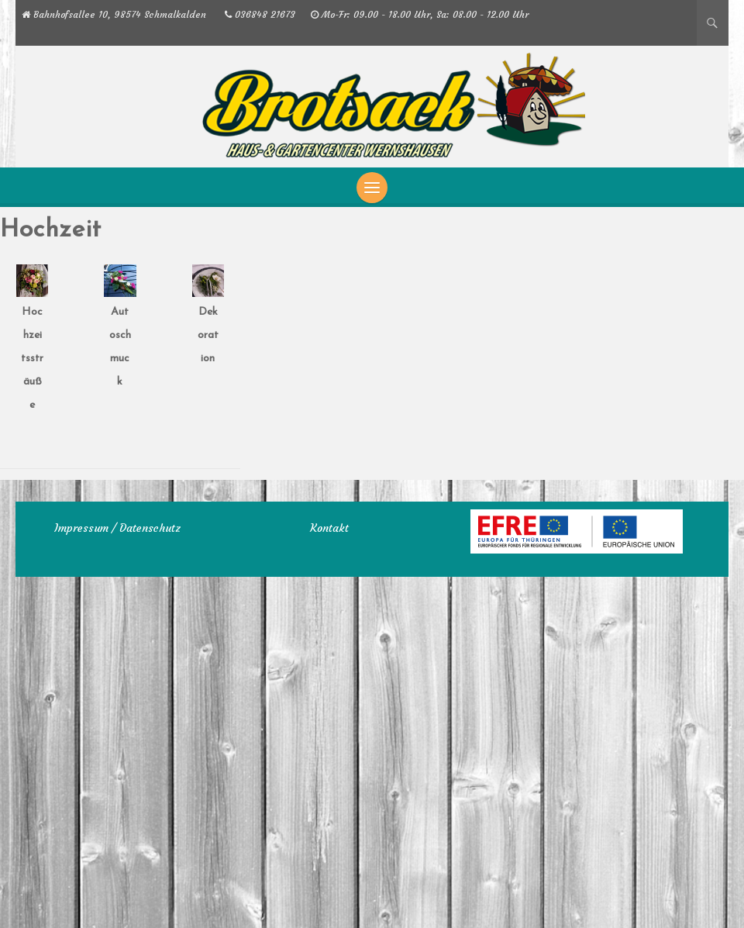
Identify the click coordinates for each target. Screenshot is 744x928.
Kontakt (329, 528)
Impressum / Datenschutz (117, 528)
